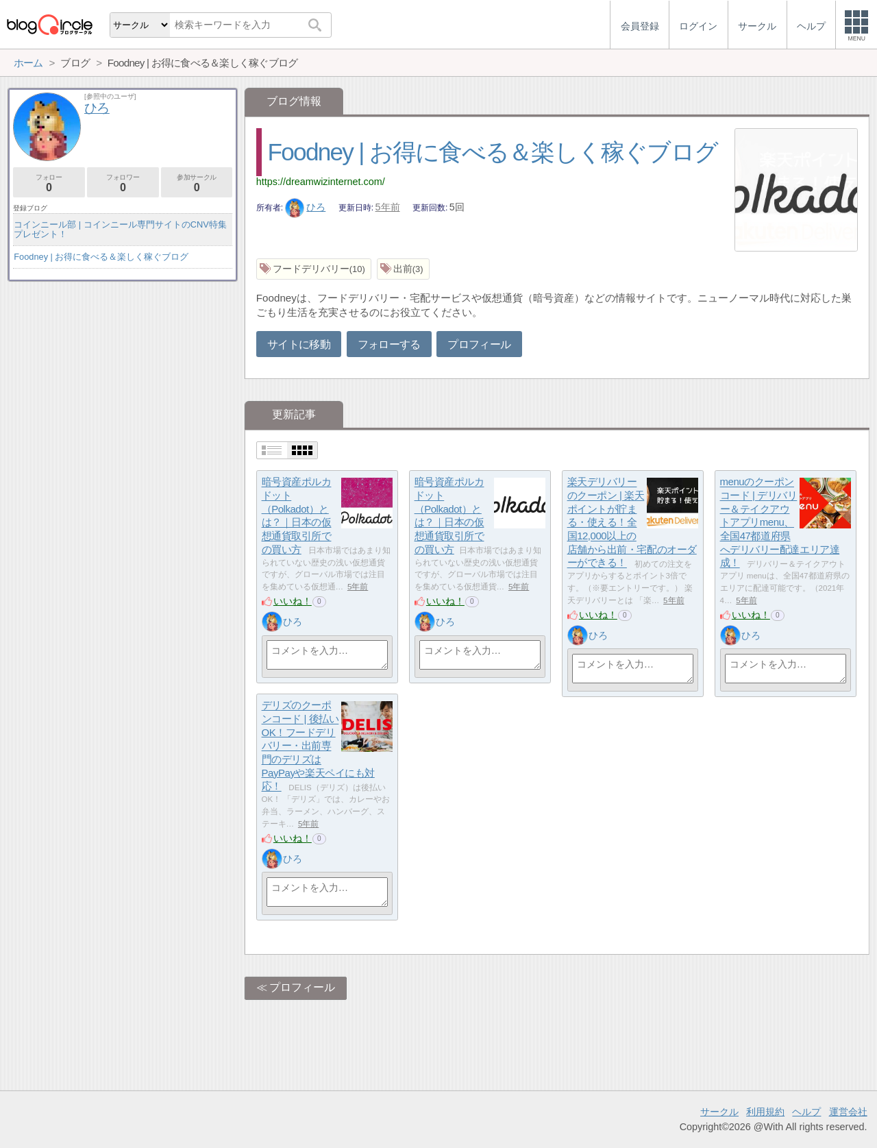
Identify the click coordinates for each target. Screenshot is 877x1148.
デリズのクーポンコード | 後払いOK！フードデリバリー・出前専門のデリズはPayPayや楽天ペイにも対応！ (318, 746)
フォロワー (123, 183)
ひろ (305, 206)
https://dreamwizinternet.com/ (320, 181)
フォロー (49, 183)
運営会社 (848, 1111)
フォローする (389, 344)
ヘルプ (806, 1111)
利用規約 (765, 1111)
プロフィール (478, 344)
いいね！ (292, 601)
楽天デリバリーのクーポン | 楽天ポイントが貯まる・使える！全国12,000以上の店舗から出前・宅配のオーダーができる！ (632, 522)
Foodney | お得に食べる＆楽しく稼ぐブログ (493, 151)
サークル (719, 1111)
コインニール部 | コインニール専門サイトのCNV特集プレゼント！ (120, 229)
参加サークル (197, 183)
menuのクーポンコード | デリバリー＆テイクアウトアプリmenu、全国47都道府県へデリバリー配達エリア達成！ (780, 522)
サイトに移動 (298, 344)
